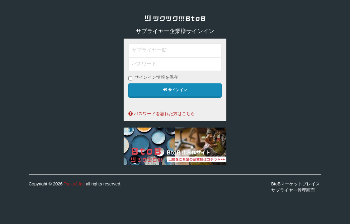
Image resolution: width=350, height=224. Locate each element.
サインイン (175, 90)
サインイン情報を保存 (153, 77)
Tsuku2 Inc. (75, 183)
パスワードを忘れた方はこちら (161, 113)
